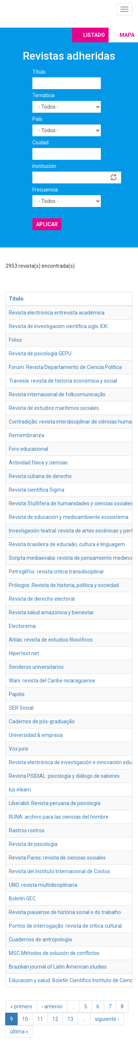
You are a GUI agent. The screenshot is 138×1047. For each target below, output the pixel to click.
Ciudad (40, 142)
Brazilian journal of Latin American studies (58, 967)
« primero (21, 1006)
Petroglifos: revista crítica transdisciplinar (56, 572)
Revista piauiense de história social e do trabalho (65, 912)
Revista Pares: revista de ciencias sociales (57, 858)
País (37, 119)
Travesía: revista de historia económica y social (63, 381)
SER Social (21, 708)
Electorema (22, 626)
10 (25, 1019)
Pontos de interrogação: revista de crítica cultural (65, 926)
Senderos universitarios (36, 667)
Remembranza (26, 435)
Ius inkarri (20, 790)
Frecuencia (45, 190)
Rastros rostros (27, 830)
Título (39, 72)
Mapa (127, 35)
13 (70, 1019)
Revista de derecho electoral (42, 599)
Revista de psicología (33, 844)
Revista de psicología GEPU (40, 353)
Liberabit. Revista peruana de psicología (54, 803)
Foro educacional (28, 449)
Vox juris (18, 749)
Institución (44, 166)
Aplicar (47, 224)
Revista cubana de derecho (40, 476)
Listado (94, 35)
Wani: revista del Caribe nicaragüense (52, 681)
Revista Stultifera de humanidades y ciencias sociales (71, 503)
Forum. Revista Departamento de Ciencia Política (65, 367)
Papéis (17, 694)
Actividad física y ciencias (38, 462)
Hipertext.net (24, 653)
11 (40, 1019)
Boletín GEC (22, 899)
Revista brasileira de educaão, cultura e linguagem (67, 544)
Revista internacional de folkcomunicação (57, 394)
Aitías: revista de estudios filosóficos (51, 640)
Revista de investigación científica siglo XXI (58, 326)
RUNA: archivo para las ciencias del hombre (59, 817)
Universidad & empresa (36, 735)
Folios (15, 340)
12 (55, 1019)
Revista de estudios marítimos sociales (54, 408)
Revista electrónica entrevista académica (57, 313)
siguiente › (107, 1019)
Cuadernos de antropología (40, 939)
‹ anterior (52, 1006)
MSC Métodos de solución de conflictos (54, 953)
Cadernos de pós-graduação (42, 721)
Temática (43, 95)
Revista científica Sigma (36, 490)
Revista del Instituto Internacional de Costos (59, 871)
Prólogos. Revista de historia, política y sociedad (64, 585)
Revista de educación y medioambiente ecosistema (68, 517)
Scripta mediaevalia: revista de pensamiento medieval (71, 558)
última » (19, 1031)
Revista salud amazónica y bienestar (51, 612)
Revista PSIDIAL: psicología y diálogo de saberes (64, 776)
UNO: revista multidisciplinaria (43, 885)
